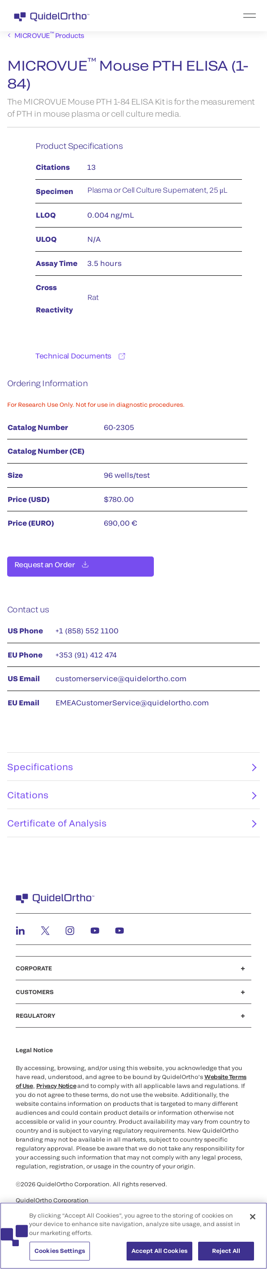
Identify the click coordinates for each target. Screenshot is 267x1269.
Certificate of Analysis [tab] (131, 828)
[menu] (188, 15)
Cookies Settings (59, 1255)
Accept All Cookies (159, 1255)
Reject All (226, 1255)
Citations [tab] (131, 800)
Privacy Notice (56, 1091)
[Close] (253, 1221)
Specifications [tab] (131, 772)
